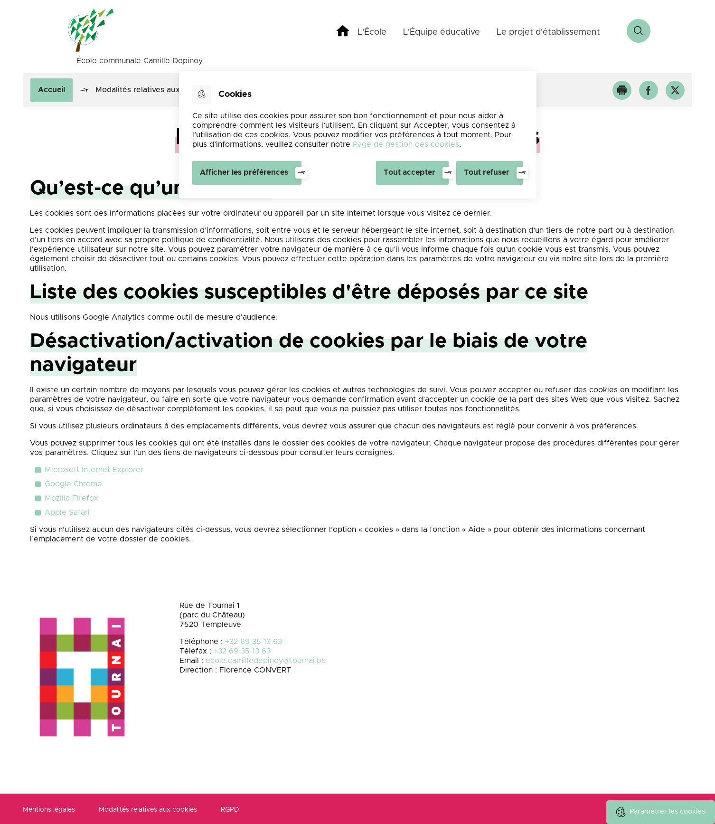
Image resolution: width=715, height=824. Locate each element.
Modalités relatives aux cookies (148, 809)
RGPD (230, 809)
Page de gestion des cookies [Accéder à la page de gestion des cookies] (406, 144)
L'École (372, 32)
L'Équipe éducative (441, 32)
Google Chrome (73, 484)
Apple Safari (67, 512)
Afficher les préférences (244, 172)
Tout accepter (409, 172)
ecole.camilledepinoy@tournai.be (266, 660)
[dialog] (357, 135)
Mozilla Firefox (71, 498)
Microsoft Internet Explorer (94, 470)
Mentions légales (49, 809)
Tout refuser (486, 172)
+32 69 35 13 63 (253, 641)
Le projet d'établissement (548, 32)
